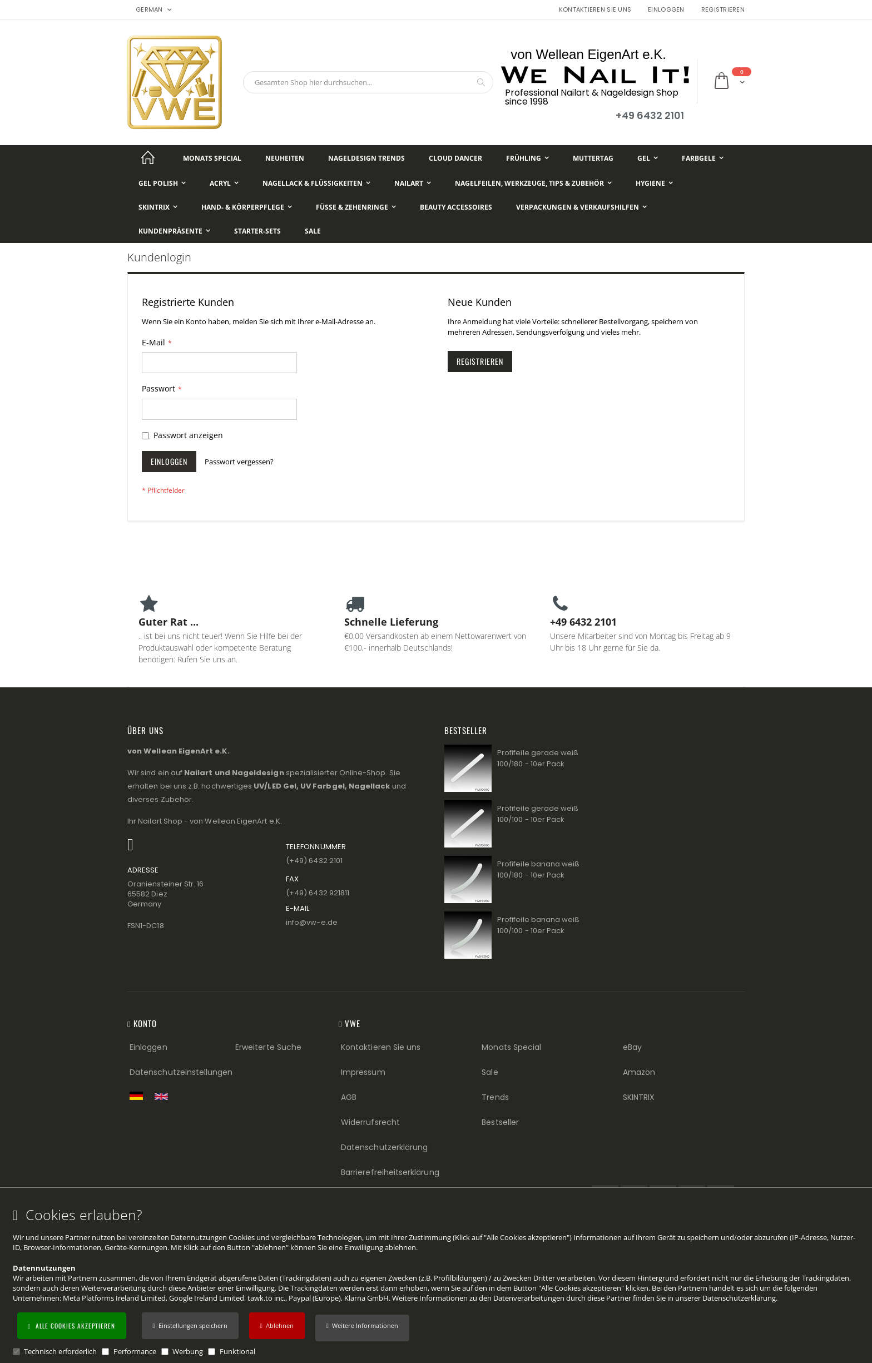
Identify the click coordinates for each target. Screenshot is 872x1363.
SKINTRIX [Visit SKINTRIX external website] (639, 1097)
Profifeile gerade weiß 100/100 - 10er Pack (537, 814)
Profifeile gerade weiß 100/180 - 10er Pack (537, 758)
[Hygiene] (654, 183)
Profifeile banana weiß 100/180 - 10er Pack (538, 869)
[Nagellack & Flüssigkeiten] (316, 183)
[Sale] (313, 231)
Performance (134, 1351)
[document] (438, 1281)
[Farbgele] (703, 158)
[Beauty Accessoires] (456, 207)
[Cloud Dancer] (455, 158)
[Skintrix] (158, 207)
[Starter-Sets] (257, 231)
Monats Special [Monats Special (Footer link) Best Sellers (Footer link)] (511, 1047)
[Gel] (647, 158)
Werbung (187, 1351)
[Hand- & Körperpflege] (246, 207)
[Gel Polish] (162, 183)
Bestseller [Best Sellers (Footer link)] (500, 1122)
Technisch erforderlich (60, 1351)
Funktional (237, 1351)
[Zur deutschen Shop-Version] (139, 1095)
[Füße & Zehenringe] (356, 207)
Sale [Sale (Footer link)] (490, 1072)
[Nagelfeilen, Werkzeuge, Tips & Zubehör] (533, 183)
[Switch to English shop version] (164, 1096)
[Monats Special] (212, 158)
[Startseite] (148, 158)
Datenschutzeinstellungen (181, 1072)
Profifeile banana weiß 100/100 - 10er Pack (538, 925)
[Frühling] (527, 158)
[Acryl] (224, 183)
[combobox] (368, 82)
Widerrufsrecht (370, 1122)
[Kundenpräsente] (174, 231)
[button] (362, 1328)
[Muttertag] (593, 158)
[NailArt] (412, 183)
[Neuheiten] (284, 158)
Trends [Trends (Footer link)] (495, 1097)
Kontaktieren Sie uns (595, 10)
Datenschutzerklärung (739, 1298)
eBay (632, 1047)
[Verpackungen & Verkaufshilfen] (581, 207)
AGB (348, 1097)
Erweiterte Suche (268, 1047)
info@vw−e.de (312, 922)
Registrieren (723, 10)
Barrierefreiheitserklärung (390, 1172)
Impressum (363, 1072)
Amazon (639, 1072)
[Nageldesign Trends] (366, 158)
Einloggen (666, 10)
